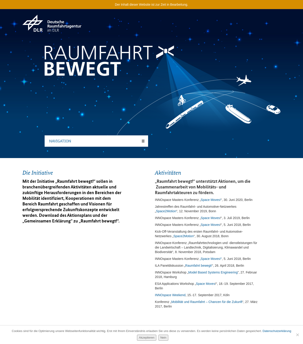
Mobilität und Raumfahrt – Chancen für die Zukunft (206, 302)
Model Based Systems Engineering (213, 272)
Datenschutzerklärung (277, 331)
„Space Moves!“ (211, 259)
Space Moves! (211, 200)
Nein (163, 337)
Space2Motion (166, 211)
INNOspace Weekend (170, 295)
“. (118, 221)
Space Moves (210, 218)
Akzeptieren (146, 337)
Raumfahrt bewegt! (99, 221)
